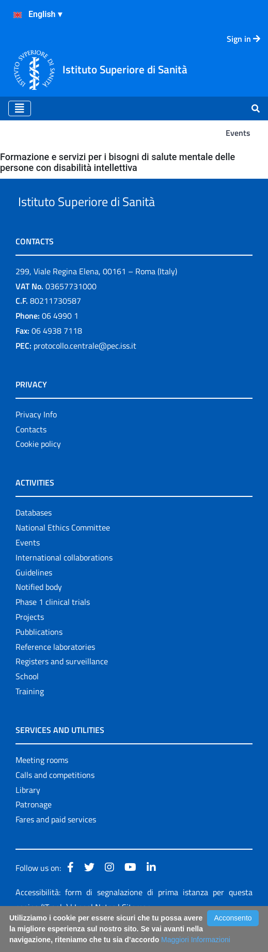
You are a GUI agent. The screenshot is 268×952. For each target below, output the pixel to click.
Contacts (30, 453)
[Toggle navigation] (19, 108)
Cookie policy (38, 468)
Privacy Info (36, 438)
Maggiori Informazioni (195, 939)
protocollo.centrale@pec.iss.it (85, 369)
